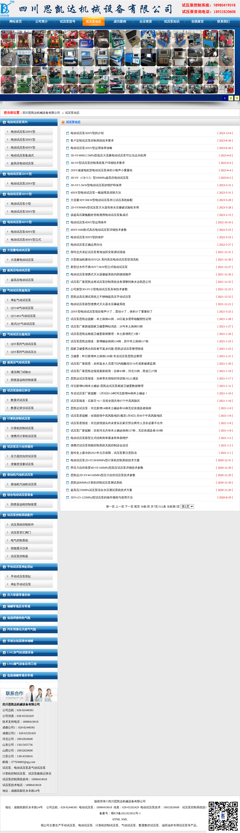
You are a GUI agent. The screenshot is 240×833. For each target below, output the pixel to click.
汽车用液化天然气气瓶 (21, 629)
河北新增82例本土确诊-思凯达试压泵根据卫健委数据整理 (107, 386)
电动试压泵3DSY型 (23, 139)
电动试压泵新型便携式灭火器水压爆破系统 (98, 304)
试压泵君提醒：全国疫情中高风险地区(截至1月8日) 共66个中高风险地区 (116, 415)
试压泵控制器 (19, 556)
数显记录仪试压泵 (22, 408)
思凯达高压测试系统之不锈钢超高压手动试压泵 (101, 296)
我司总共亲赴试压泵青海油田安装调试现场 (98, 252)
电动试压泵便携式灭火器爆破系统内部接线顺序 (101, 274)
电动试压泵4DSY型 (23, 147)
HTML (116, 819)
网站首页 (15, 21)
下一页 (129, 506)
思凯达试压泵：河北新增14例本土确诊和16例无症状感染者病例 (111, 408)
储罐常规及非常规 (18, 606)
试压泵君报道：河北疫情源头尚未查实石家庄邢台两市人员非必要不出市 (117, 423)
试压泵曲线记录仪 (18, 390)
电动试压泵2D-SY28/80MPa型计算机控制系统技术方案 (105, 460)
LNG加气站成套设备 (20, 652)
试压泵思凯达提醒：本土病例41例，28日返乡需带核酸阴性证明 (111, 319)
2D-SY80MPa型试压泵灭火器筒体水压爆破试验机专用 (105, 207)
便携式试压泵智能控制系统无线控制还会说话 (99, 445)
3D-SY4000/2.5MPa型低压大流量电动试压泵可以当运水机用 (108, 155)
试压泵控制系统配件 (20, 515)
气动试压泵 (38, 767)
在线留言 (197, 21)
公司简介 (41, 21)
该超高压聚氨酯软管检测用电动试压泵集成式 (99, 215)
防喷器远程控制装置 (24, 380)
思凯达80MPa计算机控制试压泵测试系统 (96, 482)
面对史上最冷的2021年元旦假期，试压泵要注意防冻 (104, 453)
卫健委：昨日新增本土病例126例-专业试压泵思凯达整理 (106, 356)
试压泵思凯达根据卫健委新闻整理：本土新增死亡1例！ (106, 334)
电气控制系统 (19, 540)
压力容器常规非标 (18, 595)
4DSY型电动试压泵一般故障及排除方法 (96, 192)
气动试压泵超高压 (18, 290)
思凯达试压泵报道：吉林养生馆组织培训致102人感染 (104, 378)
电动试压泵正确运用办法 (86, 244)
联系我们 (223, 21)
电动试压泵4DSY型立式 (26, 239)
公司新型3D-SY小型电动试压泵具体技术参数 (99, 289)
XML (124, 819)
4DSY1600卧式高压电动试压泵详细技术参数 (99, 229)
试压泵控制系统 (12, 779)
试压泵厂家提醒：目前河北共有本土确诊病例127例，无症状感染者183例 (117, 430)
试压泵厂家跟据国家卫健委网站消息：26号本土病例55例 (107, 326)
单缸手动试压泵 (21, 584)
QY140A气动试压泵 (23, 316)
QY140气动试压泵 (22, 308)
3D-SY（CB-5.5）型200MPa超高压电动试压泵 (100, 177)
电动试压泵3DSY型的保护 (87, 237)
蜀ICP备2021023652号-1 (126, 813)
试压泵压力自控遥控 (20, 446)
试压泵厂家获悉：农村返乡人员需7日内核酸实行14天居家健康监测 (113, 363)
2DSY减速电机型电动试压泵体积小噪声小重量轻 (101, 170)
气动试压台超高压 (18, 334)
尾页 (137, 506)
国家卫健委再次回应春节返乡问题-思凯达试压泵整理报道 (107, 348)
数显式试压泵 (19, 400)
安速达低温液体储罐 (20, 641)
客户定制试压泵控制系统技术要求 (92, 140)
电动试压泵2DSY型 (23, 131)
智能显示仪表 (19, 548)
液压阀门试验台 (21, 372)
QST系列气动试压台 (23, 352)
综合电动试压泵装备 (20, 494)
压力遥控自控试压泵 (24, 456)
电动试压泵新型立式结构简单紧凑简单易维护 (99, 438)
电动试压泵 (21, 767)
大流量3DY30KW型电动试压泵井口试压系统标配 (102, 200)
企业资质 (145, 21)
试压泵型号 (67, 21)
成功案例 (120, 21)
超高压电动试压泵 (22, 163)
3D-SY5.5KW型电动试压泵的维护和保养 (96, 185)
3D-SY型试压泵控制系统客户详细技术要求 (98, 163)
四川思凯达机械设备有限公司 (41, 112)
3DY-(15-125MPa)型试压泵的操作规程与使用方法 (102, 497)
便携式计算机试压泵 (24, 436)
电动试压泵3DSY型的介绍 (87, 133)
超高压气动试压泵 (18, 362)
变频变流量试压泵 (22, 464)
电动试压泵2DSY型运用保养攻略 (91, 148)
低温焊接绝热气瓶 (18, 618)
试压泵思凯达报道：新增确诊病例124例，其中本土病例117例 (109, 341)
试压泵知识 (172, 21)
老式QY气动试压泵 (23, 323)
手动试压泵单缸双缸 (20, 566)
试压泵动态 (93, 21)
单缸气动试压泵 (21, 300)
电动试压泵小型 (21, 203)
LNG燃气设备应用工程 (21, 664)
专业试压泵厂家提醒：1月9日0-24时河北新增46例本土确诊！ (109, 393)
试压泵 (6, 767)
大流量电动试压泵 (18, 250)
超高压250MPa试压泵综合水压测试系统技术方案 (101, 490)
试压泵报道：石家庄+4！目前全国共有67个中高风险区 (105, 400)
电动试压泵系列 (17, 122)
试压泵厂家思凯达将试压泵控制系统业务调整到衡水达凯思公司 (111, 282)
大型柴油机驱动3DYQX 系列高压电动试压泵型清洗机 (105, 259)
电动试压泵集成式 (22, 155)
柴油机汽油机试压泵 (20, 474)
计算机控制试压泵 (18, 418)
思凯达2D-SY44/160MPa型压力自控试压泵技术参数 (103, 475)
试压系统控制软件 (22, 524)
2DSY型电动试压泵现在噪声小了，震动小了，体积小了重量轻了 (112, 311)
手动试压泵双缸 (21, 576)
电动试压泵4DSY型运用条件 (89, 222)
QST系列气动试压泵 (23, 344)
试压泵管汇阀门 (21, 532)
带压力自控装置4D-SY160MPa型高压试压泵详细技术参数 (107, 467)
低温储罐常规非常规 (20, 675)
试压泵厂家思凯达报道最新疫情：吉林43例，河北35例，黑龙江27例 (114, 371)
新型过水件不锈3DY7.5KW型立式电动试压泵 (99, 267)
